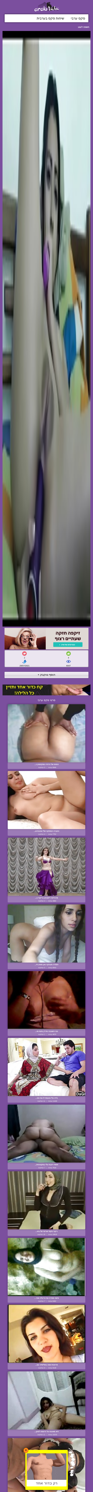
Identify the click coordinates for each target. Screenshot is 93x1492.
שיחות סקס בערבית (50, 18)
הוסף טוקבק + (46, 674)
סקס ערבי (78, 18)
